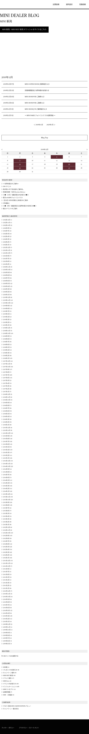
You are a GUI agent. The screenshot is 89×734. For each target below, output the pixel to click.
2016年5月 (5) (7, 414)
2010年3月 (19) (7, 616)
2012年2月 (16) (7, 555)
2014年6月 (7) (7, 477)
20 (69, 164)
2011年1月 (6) (7, 588)
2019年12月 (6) (7, 297)
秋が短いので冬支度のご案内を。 (13, 189)
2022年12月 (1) (7, 220)
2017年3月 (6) (7, 386)
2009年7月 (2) (7, 638)
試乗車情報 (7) (7, 692)
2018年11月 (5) (7, 330)
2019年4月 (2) (7, 317)
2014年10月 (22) (8, 466)
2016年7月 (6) (7, 408)
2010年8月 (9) (7, 602)
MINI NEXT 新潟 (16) (9, 675)
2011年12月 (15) (8, 560)
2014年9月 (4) (7, 469)
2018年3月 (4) (7, 353)
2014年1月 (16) (7, 491)
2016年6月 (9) (7, 411)
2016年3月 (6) (7, 419)
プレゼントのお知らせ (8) (11, 670)
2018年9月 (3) (7, 336)
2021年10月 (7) (7, 253)
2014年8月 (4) (7, 472)
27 (69, 168)
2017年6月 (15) (7, 378)
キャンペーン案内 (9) (9, 673)
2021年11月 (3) (7, 250)
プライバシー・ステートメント (29, 728)
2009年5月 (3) (7, 643)
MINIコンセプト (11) (9, 689)
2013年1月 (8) (7, 524)
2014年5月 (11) (7, 480)
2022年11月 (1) (7, 222)
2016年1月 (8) (7, 425)
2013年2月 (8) (7, 522)
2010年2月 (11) (7, 619)
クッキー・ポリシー (8, 728)
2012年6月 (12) (7, 544)
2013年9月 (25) (7, 502)
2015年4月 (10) (7, 450)
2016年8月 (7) (7, 405)
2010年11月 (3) (7, 594)
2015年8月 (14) (7, 438)
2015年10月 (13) (8, 433)
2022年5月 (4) (7, 234)
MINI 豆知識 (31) (8, 695)
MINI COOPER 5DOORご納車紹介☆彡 (37, 84)
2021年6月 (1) (7, 261)
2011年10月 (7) (7, 566)
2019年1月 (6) (7, 325)
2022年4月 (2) (7, 236)
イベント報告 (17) (8, 678)
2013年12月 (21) (8, 494)
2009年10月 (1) (7, 630)
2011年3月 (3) (7, 583)
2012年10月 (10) (8, 533)
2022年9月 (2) (7, 228)
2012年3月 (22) (7, 552)
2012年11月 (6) (7, 530)
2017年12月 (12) (8, 361)
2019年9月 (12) (7, 305)
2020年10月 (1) (7, 269)
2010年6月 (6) (7, 607)
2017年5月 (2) (7, 380)
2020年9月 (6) (7, 272)
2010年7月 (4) (7, 605)
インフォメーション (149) (11, 686)
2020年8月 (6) (7, 275)
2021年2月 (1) (7, 264)
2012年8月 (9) (7, 538)
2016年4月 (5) (7, 416)
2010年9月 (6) (7, 599)
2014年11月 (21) (8, 463)
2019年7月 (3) (7, 311)
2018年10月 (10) (8, 333)
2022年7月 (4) (7, 231)
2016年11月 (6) (7, 397)
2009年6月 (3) (7, 641)
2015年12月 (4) (7, 427)
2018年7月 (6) (7, 341)
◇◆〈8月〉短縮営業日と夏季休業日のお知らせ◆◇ (19, 206)
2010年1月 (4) (7, 621)
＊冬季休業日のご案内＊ (11, 184)
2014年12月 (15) (8, 461)
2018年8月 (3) (7, 339)
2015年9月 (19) (7, 436)
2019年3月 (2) (7, 319)
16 (20, 164)
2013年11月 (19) (8, 497)
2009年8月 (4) (7, 635)
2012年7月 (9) (7, 541)
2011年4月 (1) (7, 580)
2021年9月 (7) (7, 256)
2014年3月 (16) (7, 486)
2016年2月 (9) (7, 422)
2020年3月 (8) (7, 289)
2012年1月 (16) (7, 558)
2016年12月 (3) (7, 394)
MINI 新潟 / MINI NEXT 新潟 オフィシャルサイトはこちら (24, 29)
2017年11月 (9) (7, 364)
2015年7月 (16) (7, 441)
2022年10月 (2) (7, 225)
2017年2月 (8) (7, 389)
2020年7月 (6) (7, 278)
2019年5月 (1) (7, 314)
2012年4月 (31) (7, 549)
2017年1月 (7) (7, 391)
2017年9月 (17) (7, 369)
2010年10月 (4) (7, 596)
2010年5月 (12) (7, 610)
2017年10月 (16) (8, 366)
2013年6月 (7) (7, 510)
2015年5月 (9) (7, 447)
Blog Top (44, 138)
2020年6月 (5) (7, 281)
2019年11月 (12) (8, 300)
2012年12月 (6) (7, 527)
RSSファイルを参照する (10, 656)
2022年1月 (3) (7, 245)
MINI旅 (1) (6, 667)
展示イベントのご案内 (10, 208)
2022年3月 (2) (7, 239)
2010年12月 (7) (7, 591)
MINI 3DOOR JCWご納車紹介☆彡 (36, 109)
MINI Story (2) (7, 681)
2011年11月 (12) (8, 563)
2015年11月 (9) (7, 430)
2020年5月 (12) (7, 283)
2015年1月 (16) (7, 458)
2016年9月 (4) (7, 402)
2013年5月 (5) (7, 513)
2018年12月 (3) (7, 328)
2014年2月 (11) (7, 488)
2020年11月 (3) (7, 267)
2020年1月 (50, 125)
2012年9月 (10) (7, 535)
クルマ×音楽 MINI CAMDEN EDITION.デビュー (17, 706)
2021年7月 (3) (7, 258)
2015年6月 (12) (7, 444)
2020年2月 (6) (7, 292)
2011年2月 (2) (7, 585)
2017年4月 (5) (7, 383)
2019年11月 (39, 125)
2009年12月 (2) (7, 624)
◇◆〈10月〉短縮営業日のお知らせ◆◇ (16, 195)
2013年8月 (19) (7, 505)
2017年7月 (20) (7, 375)
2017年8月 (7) (7, 372)
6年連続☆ (6, 203)
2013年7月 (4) (7, 508)
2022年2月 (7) (7, 242)
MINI (8, 4)
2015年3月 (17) (7, 452)
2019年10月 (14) (8, 303)
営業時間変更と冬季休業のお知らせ (37, 90)
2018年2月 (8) (7, 355)
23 (20, 168)
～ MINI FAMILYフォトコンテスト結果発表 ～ (40, 115)
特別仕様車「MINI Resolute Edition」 (14, 192)
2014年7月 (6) (7, 474)
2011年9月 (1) (7, 569)
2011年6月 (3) (7, 574)
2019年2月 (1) (7, 322)
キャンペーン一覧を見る (11, 709)
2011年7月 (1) (7, 571)
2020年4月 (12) (7, 286)
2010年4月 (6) (7, 613)
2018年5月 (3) (7, 347)
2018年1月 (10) (7, 358)
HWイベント (7, 186)
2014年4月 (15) (7, 483)
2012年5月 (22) (7, 547)
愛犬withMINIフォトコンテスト (13, 197)
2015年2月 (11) (7, 455)
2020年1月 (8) (7, 294)
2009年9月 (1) (7, 632)
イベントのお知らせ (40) (11, 684)
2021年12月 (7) (7, 247)
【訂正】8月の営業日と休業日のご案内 (15, 200)
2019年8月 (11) (7, 308)
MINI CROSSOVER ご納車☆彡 (34, 97)
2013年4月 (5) (7, 516)
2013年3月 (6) (7, 519)
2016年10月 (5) (7, 400)
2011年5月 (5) (7, 577)
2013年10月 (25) (8, 499)
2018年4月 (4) (7, 350)
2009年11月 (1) (7, 627)
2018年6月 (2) (7, 344)
